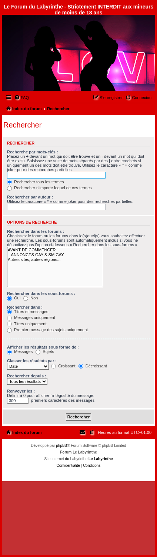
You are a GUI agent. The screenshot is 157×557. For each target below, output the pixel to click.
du (67, 459)
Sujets (45, 351)
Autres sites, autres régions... (55, 259)
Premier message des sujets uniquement (47, 329)
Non (30, 298)
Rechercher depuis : (26, 376)
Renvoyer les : (21, 391)
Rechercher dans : (25, 307)
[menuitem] (21, 97)
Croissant (63, 366)
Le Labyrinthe (100, 459)
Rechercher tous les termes (35, 182)
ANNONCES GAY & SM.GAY (55, 254)
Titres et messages (27, 311)
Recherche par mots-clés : (32, 152)
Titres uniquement (27, 324)
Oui (13, 298)
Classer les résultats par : (32, 361)
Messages (20, 351)
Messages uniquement (31, 317)
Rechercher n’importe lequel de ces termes (49, 188)
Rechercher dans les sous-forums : (41, 293)
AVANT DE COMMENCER (55, 250)
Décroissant (92, 366)
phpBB (61, 446)
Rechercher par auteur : (30, 197)
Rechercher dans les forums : (35, 231)
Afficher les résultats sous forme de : (43, 347)
